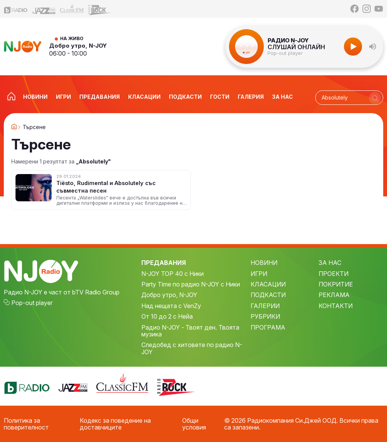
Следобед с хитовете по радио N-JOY (191, 348)
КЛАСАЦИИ (268, 284)
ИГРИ (259, 273)
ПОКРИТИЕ (336, 284)
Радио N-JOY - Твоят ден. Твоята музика (190, 331)
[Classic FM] (72, 9)
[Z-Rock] (100, 9)
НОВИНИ (264, 262)
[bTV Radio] (16, 9)
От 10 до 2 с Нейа (167, 316)
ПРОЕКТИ (333, 273)
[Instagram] (366, 8)
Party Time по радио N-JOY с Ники (190, 284)
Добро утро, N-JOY (78, 45)
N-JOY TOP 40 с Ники (172, 273)
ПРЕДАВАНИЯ (163, 262)
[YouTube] (378, 8)
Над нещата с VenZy (171, 305)
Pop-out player (285, 53)
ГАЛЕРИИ (265, 305)
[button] (372, 46)
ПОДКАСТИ (268, 294)
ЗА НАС (330, 262)
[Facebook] (354, 8)
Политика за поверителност (26, 424)
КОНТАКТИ (336, 305)
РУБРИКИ (265, 316)
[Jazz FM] (44, 9)
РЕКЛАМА (334, 294)
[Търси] (375, 98)
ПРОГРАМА (268, 327)
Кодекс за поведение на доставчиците (115, 424)
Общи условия (194, 424)
